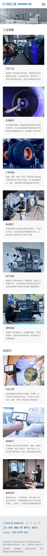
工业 (5, 528)
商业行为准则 (30, 549)
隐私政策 (17, 549)
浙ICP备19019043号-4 (11, 545)
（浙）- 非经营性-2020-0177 (32, 545)
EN (21, 528)
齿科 (11, 528)
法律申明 (6, 549)
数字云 (27, 528)
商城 (16, 528)
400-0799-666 (20, 532)
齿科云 (35, 528)
